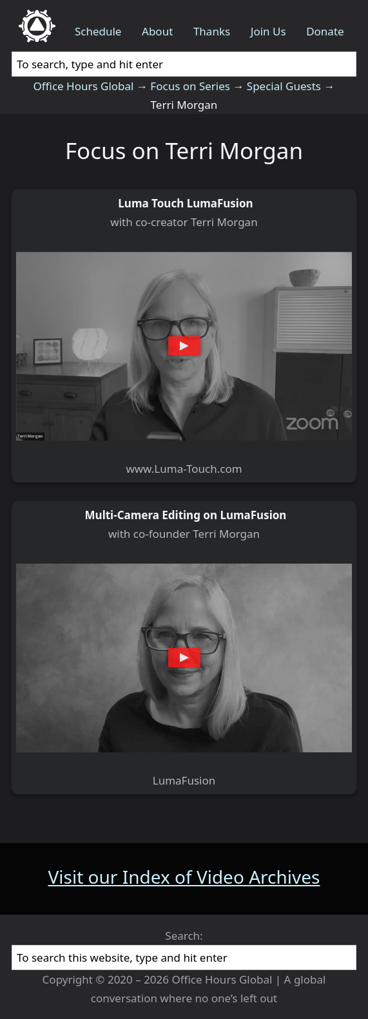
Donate (325, 31)
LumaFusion (184, 780)
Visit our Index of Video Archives (184, 876)
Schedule (98, 31)
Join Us (268, 31)
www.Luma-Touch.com (184, 468)
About (157, 31)
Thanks (211, 31)
